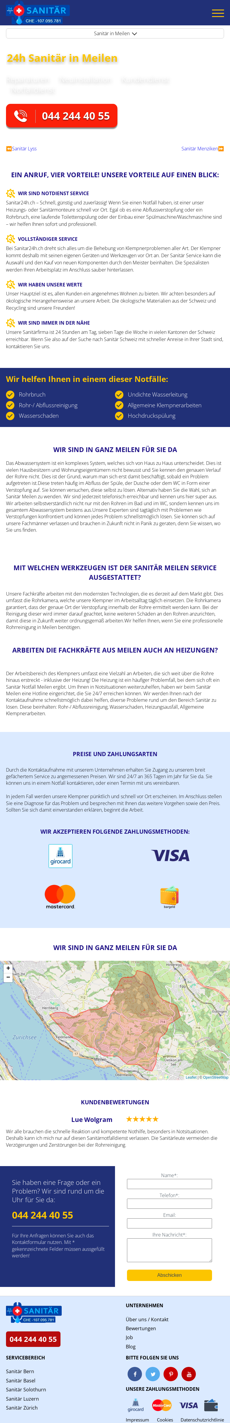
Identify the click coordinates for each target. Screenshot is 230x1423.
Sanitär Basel (20, 1380)
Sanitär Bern (20, 1371)
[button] (8, 968)
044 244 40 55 (76, 115)
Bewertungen (141, 1328)
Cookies (165, 1420)
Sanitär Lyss (24, 148)
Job (129, 1337)
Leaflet (191, 1077)
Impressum (137, 1420)
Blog (131, 1346)
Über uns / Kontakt (147, 1319)
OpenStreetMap (216, 1077)
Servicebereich (25, 1357)
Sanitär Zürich (22, 1408)
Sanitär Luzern (22, 1399)
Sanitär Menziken (199, 148)
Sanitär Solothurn (26, 1389)
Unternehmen (144, 1305)
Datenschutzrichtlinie (202, 1420)
